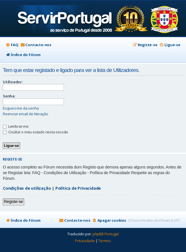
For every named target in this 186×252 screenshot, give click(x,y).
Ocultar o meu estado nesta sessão (35, 131)
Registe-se (13, 201)
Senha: (9, 96)
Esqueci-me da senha (21, 108)
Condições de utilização (27, 188)
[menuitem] (12, 45)
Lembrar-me (16, 126)
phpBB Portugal (106, 233)
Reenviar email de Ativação (25, 114)
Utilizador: (13, 81)
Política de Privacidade (78, 188)
